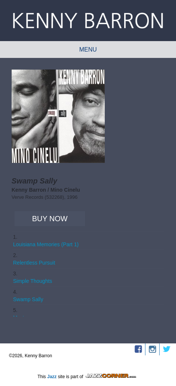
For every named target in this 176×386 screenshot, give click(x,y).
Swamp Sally (28, 299)
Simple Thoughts (32, 281)
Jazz (51, 376)
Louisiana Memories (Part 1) (46, 244)
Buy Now (49, 218)
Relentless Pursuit (34, 263)
